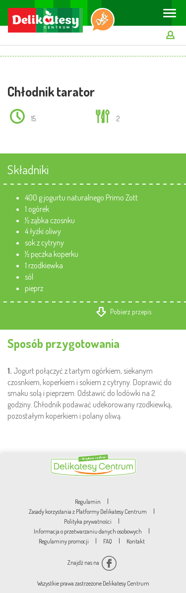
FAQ (107, 541)
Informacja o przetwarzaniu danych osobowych (88, 531)
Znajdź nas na (92, 562)
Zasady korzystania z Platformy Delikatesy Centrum (88, 511)
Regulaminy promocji (64, 541)
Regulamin (88, 501)
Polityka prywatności (88, 521)
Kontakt (135, 541)
